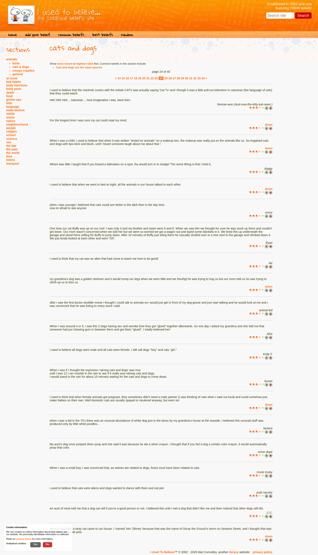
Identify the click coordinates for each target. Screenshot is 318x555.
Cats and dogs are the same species (79, 67)
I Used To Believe (162, 552)
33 (199, 78)
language (12, 106)
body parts (13, 88)
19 (139, 78)
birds (16, 63)
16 (127, 78)
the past (12, 149)
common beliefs (71, 34)
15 (123, 78)
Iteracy (234, 552)
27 (174, 78)
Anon (268, 124)
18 (135, 78)
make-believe (15, 110)
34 (203, 78)
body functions (16, 85)
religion (11, 131)
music (10, 117)
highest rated (84, 63)
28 (178, 78)
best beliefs (102, 34)
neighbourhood (17, 124)
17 (131, 78)
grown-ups (13, 99)
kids (9, 103)
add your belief (37, 34)
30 (186, 78)
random (127, 34)
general (17, 74)
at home (12, 78)
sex (8, 142)
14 (119, 78)
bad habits (13, 81)
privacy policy (262, 552)
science (11, 138)
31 (190, 78)
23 (156, 78)
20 (143, 78)
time (9, 156)
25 (166, 78)
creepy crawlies (23, 70)
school (11, 135)
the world (12, 152)
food (9, 96)
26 (170, 78)
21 (148, 78)
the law (11, 145)
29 (182, 78)
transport (12, 163)
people (11, 128)
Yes (35, 544)
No (47, 544)
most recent (64, 63)
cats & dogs (20, 67)
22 (152, 78)
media (10, 113)
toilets (10, 160)
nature (10, 121)
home (12, 34)
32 (195, 78)
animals (11, 59)
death (10, 92)
